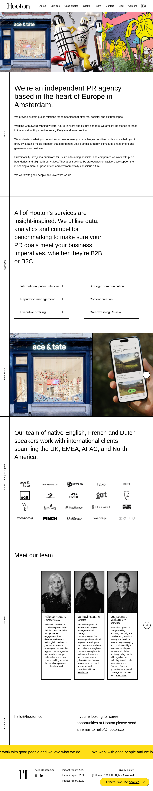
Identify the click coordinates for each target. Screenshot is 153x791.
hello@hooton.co (28, 716)
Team (98, 6)
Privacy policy (126, 770)
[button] (143, 782)
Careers (132, 6)
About (42, 6)
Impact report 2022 (73, 770)
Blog (121, 6)
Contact (110, 6)
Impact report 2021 (73, 775)
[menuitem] (42, 6)
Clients (86, 6)
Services (55, 6)
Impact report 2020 (73, 780)
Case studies (71, 6)
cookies (134, 782)
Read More (83, 672)
